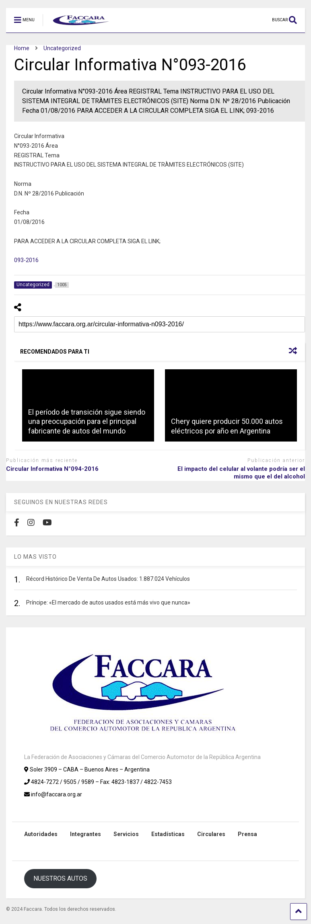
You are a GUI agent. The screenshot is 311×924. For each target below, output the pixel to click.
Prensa (247, 834)
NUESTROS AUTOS (60, 878)
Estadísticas (168, 834)
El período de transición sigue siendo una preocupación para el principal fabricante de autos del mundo (86, 421)
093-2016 (26, 260)
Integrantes (85, 834)
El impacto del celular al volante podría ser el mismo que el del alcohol (241, 472)
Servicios (126, 834)
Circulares (211, 834)
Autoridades (41, 834)
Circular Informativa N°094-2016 (52, 468)
